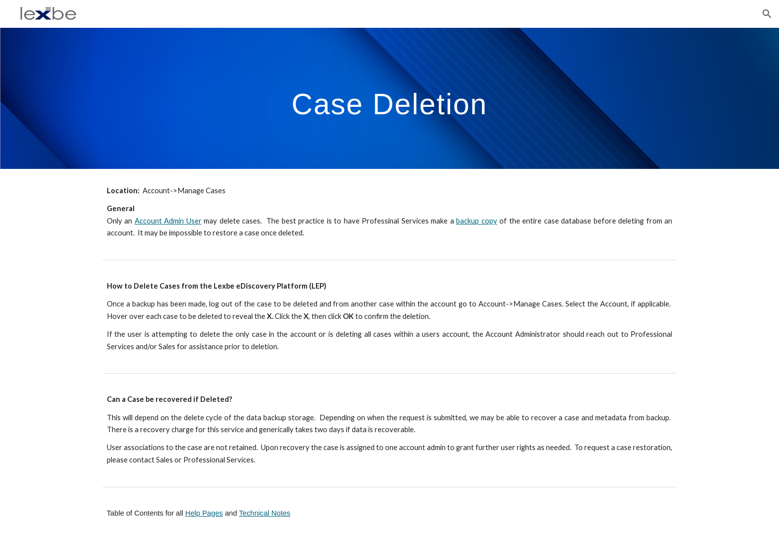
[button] (767, 14)
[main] (389, 98)
